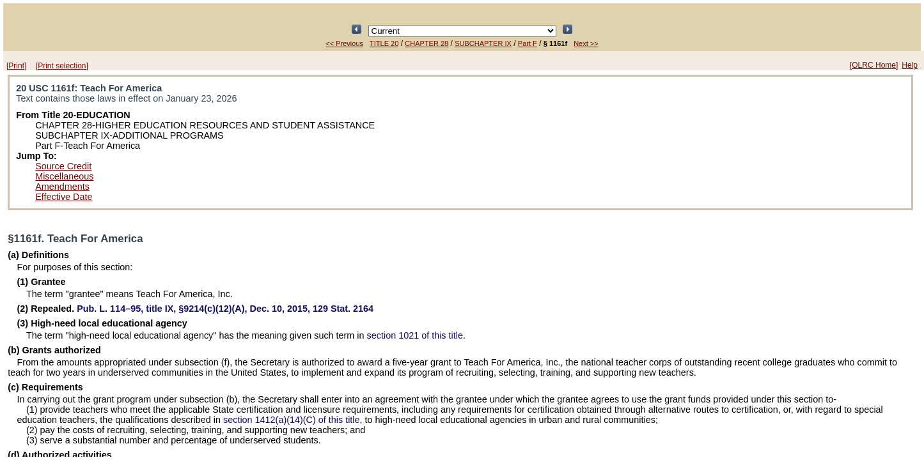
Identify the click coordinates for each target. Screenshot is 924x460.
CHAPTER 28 (426, 43)
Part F (527, 43)
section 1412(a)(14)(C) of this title (291, 420)
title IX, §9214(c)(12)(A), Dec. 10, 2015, (225, 308)
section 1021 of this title (415, 335)
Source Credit (63, 166)
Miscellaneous (64, 176)
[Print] (16, 65)
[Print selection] (62, 65)
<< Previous (344, 43)
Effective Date (63, 197)
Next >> (586, 43)
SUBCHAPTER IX (483, 43)
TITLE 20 (384, 43)
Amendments (62, 186)
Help (910, 65)
